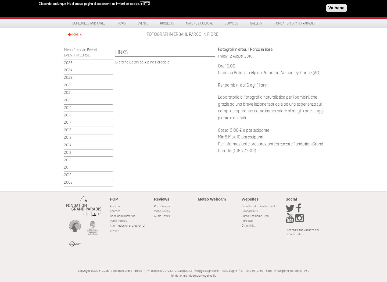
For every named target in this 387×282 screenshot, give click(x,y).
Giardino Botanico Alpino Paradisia (142, 62)
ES (99, 214)
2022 (68, 85)
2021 (67, 93)
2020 (68, 100)
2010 (67, 175)
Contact (115, 211)
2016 (67, 130)
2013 (67, 153)
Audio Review (162, 216)
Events (143, 23)
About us (115, 206)
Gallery (256, 23)
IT (84, 214)
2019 (67, 108)
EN (94, 214)
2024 (68, 70)
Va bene (336, 6)
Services (231, 23)
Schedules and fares (89, 23)
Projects (167, 23)
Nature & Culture (199, 23)
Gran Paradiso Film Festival (258, 206)
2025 (68, 63)
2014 (67, 145)
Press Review (162, 206)
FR (89, 214)
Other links (248, 225)
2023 (68, 78)
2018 (67, 115)
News (121, 23)
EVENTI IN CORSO (77, 55)
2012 (67, 160)
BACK (75, 34)
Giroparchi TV (250, 211)
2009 (68, 182)
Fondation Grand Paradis (294, 23)
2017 (67, 122)
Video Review (162, 211)
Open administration (122, 216)
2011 (67, 167)
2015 (67, 138)
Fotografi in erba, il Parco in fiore (182, 34)
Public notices (118, 220)
